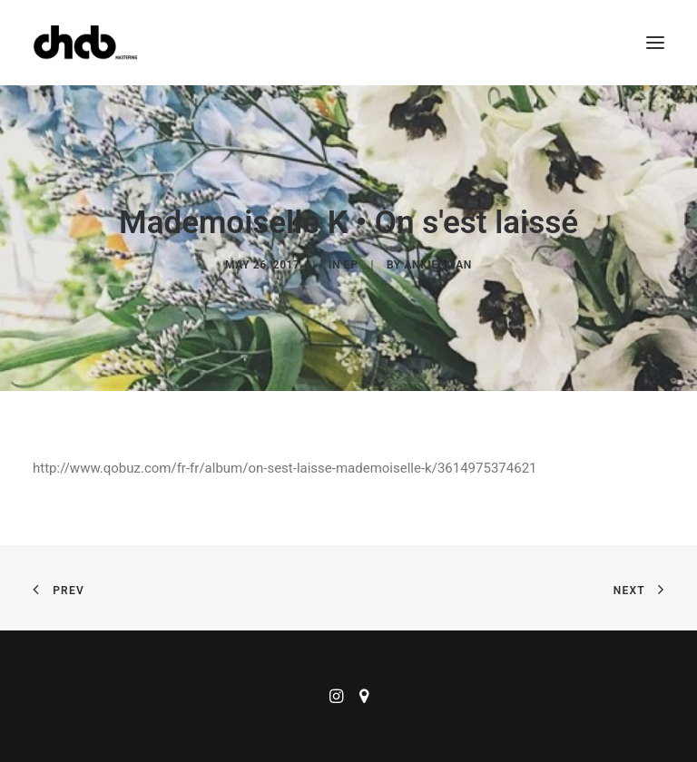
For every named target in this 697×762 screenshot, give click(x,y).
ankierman (437, 265)
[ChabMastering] (85, 42)
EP (351, 265)
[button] (655, 42)
